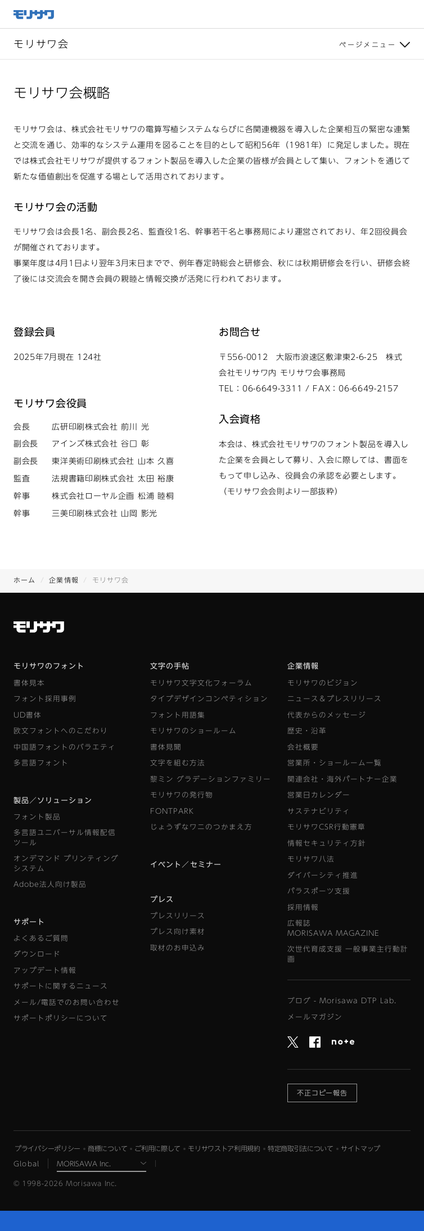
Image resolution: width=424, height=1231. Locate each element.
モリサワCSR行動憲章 (326, 827)
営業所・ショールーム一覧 (334, 762)
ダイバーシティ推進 (322, 875)
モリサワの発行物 (181, 795)
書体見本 (29, 683)
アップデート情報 (44, 970)
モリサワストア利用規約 (224, 1148)
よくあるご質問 (41, 938)
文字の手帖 (170, 666)
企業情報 (64, 579)
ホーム (24, 579)
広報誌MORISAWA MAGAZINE (333, 928)
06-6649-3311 (272, 389)
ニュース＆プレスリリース (334, 698)
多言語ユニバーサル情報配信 (64, 838)
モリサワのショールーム (193, 730)
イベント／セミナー (185, 864)
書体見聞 (166, 747)
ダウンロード (37, 954)
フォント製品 (37, 816)
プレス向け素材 (177, 931)
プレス (162, 899)
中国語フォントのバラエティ (64, 747)
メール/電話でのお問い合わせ (66, 1002)
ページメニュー (367, 44)
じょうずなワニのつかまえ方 (201, 827)
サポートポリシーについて (60, 1018)
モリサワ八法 (311, 859)
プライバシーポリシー (47, 1148)
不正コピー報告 (322, 1092)
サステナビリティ (318, 811)
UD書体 (27, 715)
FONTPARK (172, 811)
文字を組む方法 (177, 762)
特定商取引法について (300, 1148)
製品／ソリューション (52, 800)
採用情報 (303, 907)
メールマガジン (314, 1017)
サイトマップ (360, 1148)
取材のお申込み (177, 948)
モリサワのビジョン (322, 683)
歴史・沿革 (307, 730)
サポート (29, 922)
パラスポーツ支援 (318, 891)
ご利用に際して (157, 1148)
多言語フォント (41, 762)
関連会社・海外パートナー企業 (342, 779)
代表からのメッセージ (326, 715)
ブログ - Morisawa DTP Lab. (341, 1000)
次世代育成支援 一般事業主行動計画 (347, 954)
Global (26, 1163)
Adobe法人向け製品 (50, 884)
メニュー (410, 14)
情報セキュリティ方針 (326, 843)
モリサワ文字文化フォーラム (201, 683)
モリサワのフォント (48, 666)
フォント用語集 (177, 715)
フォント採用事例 (44, 698)
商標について (107, 1148)
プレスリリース (177, 915)
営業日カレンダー (318, 795)
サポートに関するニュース (60, 986)
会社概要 (303, 747)
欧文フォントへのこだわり (60, 730)
